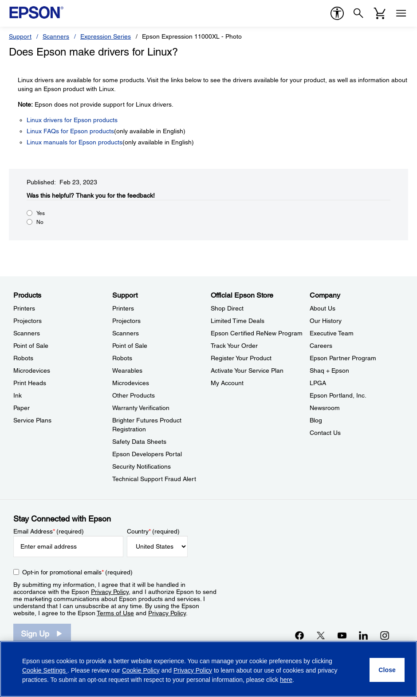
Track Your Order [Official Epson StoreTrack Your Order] (234, 345)
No (39, 222)
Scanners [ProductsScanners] (26, 333)
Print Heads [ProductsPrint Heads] (29, 382)
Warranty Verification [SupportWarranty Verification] (140, 407)
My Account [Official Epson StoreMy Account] (227, 382)
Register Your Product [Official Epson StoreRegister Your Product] (241, 358)
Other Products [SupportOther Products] (133, 395)
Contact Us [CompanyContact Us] (325, 432)
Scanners (56, 36)
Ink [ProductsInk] (17, 395)
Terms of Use (115, 613)
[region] (208, 669)
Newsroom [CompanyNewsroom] (325, 407)
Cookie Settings (44, 670)
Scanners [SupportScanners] (125, 333)
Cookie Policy (141, 670)
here (286, 679)
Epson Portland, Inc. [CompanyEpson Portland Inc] (338, 395)
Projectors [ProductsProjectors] (27, 320)
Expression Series (105, 36)
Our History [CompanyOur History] (326, 320)
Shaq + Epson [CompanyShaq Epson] (329, 370)
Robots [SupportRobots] (122, 358)
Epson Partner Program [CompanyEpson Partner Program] (343, 358)
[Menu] (401, 13)
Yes (40, 213)
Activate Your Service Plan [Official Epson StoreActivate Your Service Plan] (247, 370)
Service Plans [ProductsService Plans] (32, 420)
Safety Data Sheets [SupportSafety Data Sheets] (139, 441)
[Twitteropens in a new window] (321, 635)
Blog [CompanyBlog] (316, 420)
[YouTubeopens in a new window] (342, 635)
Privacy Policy (110, 591)
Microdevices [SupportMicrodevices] (130, 382)
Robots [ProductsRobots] (23, 358)
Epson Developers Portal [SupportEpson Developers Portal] (147, 454)
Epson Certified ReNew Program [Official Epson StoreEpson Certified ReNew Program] (257, 333)
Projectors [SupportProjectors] (126, 320)
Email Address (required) (48, 531)
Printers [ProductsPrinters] (24, 308)
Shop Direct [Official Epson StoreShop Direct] (227, 308)
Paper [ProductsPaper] (21, 407)
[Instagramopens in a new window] (385, 635)
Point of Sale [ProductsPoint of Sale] (30, 345)
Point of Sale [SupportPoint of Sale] (129, 345)
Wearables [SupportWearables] (127, 370)
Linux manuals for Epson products (74, 142)
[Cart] (380, 13)
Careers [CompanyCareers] (321, 345)
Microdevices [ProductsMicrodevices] (31, 370)
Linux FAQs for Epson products (70, 131)
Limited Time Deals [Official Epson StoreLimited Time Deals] (237, 320)
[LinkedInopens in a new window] (363, 635)
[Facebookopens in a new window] (299, 635)
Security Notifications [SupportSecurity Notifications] (141, 466)
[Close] (387, 670)
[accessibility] (337, 13)
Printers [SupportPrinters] (123, 308)
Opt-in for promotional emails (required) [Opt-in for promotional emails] (77, 572)
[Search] (358, 13)
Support (20, 36)
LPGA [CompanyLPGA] (318, 382)
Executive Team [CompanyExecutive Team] (332, 333)
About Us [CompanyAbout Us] (322, 308)
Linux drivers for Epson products (72, 119)
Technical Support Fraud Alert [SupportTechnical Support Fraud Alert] (154, 478)
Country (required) (153, 531)
